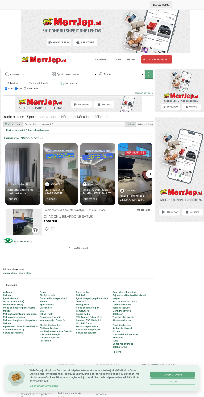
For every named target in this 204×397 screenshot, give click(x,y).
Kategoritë (11, 285)
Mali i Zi (99, 378)
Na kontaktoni (29, 371)
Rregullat (63, 378)
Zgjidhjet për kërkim (144, 92)
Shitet (10, 88)
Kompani (47, 124)
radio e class (10, 272)
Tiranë (102, 210)
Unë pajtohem (173, 388)
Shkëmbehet (33, 88)
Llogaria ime (161, 4)
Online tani (12, 83)
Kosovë (98, 371)
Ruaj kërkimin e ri (24, 241)
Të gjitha (13, 124)
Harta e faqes (28, 378)
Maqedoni (100, 374)
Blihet (20, 88)
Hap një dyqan (29, 374)
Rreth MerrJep (66, 374)
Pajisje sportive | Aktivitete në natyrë (22, 137)
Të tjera (91, 210)
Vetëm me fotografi (39, 83)
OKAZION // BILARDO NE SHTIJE (68, 216)
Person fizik (31, 124)
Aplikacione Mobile (68, 371)
